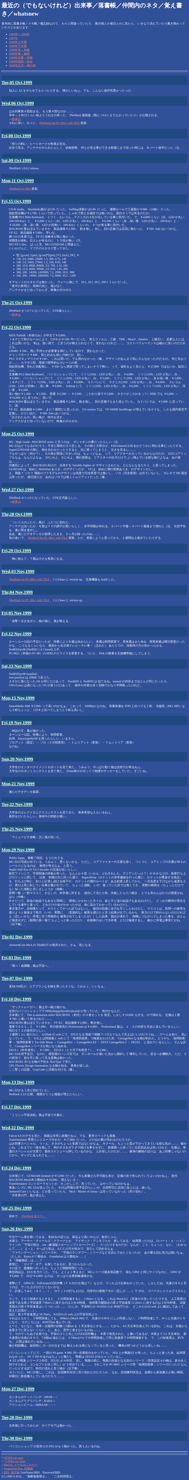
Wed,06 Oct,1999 (17, 103)
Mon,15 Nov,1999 (18, 698)
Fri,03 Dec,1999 (16, 957)
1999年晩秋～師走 (21, 61)
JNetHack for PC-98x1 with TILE (59, 123)
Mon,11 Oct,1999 (17, 180)
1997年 (13, 38)
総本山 (16, 119)
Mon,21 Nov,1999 (18, 783)
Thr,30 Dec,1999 (16, 1438)
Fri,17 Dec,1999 (16, 1106)
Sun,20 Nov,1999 (17, 759)
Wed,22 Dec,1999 (17, 1127)
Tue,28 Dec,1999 (16, 1417)
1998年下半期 (18, 46)
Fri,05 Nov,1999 (16, 613)
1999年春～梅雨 (19, 53)
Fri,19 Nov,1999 (16, 722)
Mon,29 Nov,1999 (18, 849)
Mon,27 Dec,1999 (17, 1388)
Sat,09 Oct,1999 (16, 160)
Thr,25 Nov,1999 (17, 829)
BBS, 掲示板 (12, 1472)
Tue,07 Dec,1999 (16, 978)
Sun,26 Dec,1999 (17, 1228)
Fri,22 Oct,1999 (16, 327)
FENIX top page (13, 1457)
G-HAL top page (15, 1461)
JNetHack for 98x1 (20, 188)
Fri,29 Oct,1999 (16, 550)
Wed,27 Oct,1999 (17, 489)
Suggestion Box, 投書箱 (18, 1468)
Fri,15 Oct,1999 (16, 201)
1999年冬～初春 (19, 49)
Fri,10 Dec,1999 (16, 999)
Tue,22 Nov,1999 (17, 804)
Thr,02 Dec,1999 (16, 936)
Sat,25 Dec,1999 (16, 1208)
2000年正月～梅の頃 (22, 65)
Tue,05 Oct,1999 (16, 82)
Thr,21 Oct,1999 (16, 302)
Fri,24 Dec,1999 (16, 1168)
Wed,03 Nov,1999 (17, 571)
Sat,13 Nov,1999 (16, 666)
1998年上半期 (18, 42)
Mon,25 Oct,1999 (17, 433)
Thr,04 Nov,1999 (17, 592)
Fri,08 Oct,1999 (16, 135)
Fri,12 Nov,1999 (16, 633)
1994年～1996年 (19, 34)
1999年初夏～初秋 (21, 57)
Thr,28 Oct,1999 (16, 514)
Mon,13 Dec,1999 (17, 1082)
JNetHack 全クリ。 (34, 1216)
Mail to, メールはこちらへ (21, 1464)
